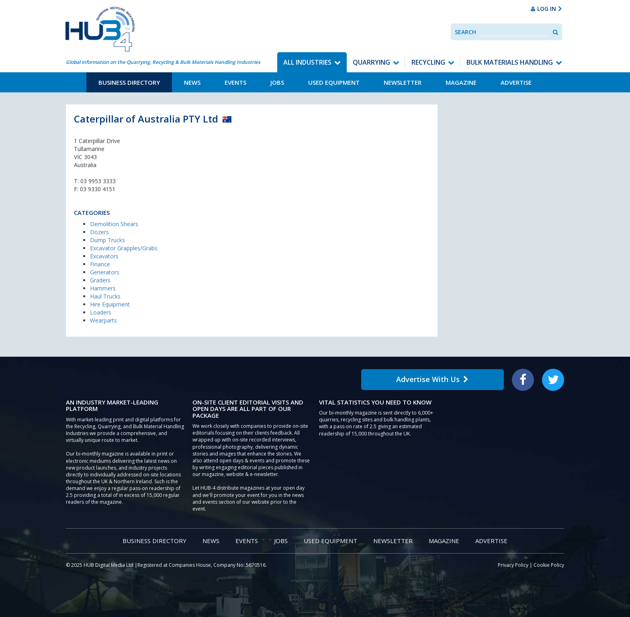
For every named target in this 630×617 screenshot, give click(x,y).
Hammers (103, 288)
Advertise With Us (432, 379)
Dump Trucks (107, 240)
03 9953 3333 (98, 181)
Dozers (99, 232)
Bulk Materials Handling (509, 62)
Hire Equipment (110, 304)
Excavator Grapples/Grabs (124, 248)
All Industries (307, 62)
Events (235, 82)
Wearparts (103, 320)
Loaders (100, 312)
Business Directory (129, 82)
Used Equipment (334, 82)
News (192, 82)
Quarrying (371, 62)
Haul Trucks (105, 296)
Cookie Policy (549, 565)
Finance (100, 264)
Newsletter (402, 82)
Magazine (461, 82)
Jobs (277, 82)
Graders (100, 280)
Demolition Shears (114, 224)
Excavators (104, 256)
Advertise (516, 82)
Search (465, 32)
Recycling (428, 62)
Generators (104, 272)
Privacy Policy (513, 565)
